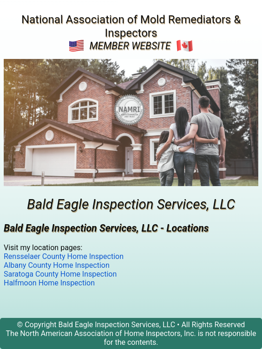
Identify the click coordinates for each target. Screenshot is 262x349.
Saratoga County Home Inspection (60, 274)
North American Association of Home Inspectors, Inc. (108, 333)
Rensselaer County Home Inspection (64, 256)
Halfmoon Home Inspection (49, 282)
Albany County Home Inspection (57, 265)
